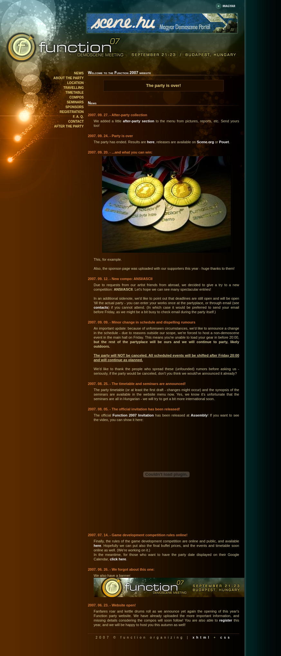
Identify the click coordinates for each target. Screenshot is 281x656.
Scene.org (205, 142)
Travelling (73, 87)
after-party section (138, 121)
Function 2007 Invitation (133, 415)
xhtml (201, 637)
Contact (76, 121)
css (225, 637)
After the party (69, 126)
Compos (77, 97)
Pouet (224, 142)
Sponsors (74, 107)
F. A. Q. (78, 116)
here (151, 142)
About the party (68, 78)
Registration (72, 112)
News (79, 73)
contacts (101, 307)
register (225, 620)
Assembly (199, 415)
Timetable (75, 92)
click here (118, 559)
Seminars (75, 102)
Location (75, 83)
